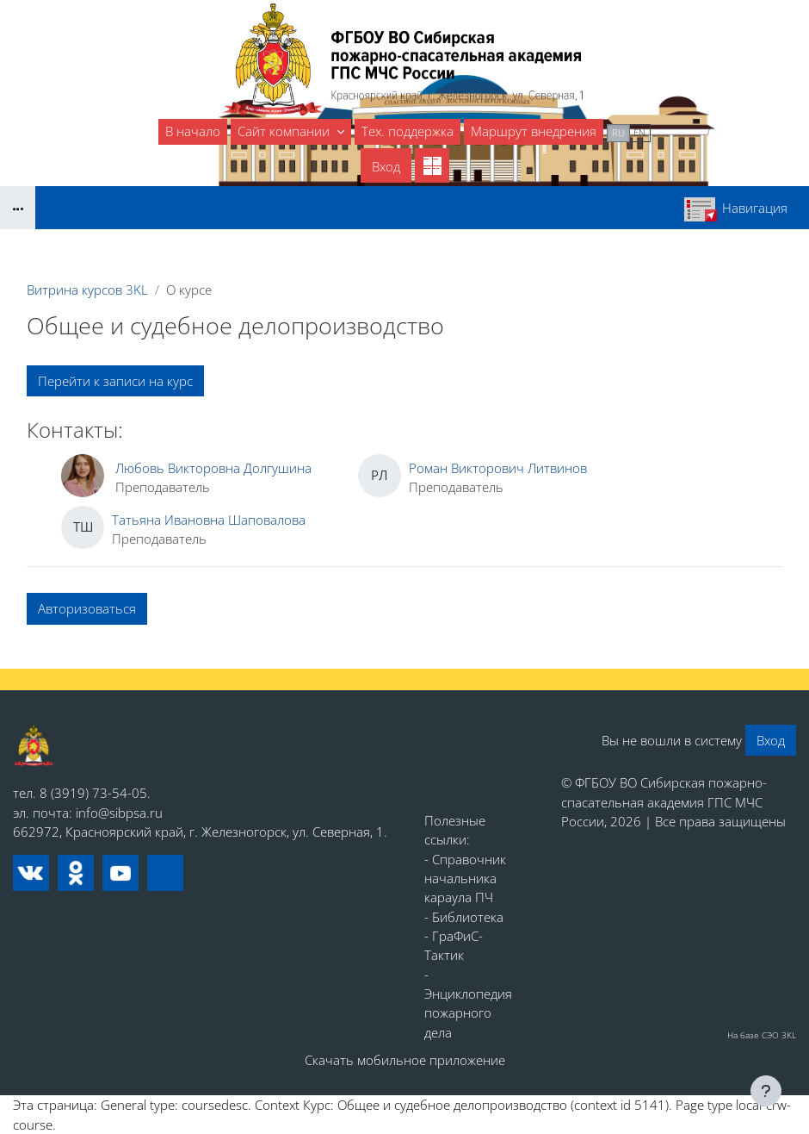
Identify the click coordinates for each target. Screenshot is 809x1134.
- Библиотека (463, 916)
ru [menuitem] (618, 132)
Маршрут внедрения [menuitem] (533, 131)
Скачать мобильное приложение (405, 1060)
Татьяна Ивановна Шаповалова (209, 519)
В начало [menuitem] (192, 131)
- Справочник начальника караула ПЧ (465, 878)
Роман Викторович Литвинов (498, 468)
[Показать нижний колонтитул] (765, 1090)
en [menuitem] (639, 132)
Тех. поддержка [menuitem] (407, 131)
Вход (386, 166)
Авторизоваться (87, 608)
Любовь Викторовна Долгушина (213, 468)
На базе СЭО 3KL (761, 1035)
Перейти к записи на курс (115, 380)
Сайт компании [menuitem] (285, 131)
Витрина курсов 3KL (87, 289)
